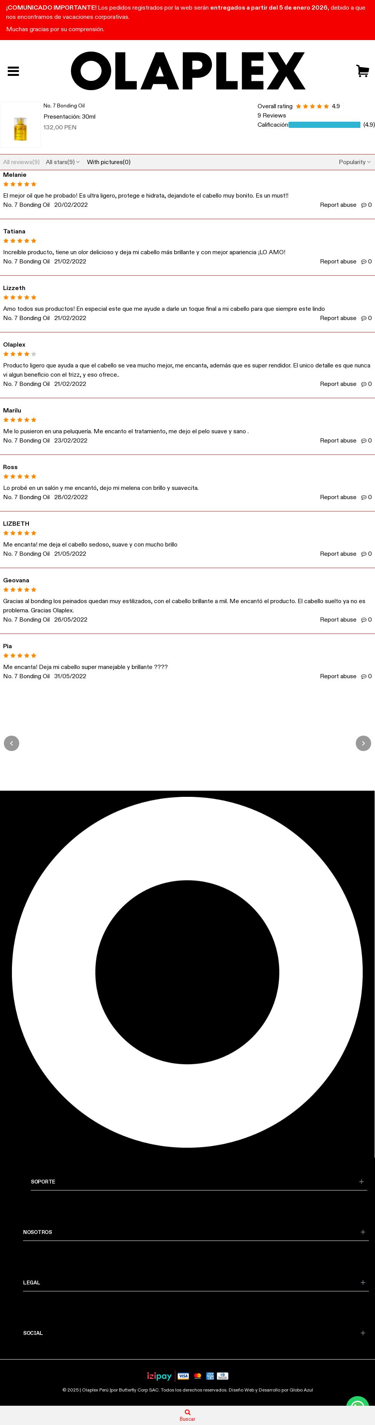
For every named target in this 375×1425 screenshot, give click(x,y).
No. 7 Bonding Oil (64, 105)
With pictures (109, 162)
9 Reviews (272, 115)
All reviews (21, 162)
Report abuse (338, 204)
